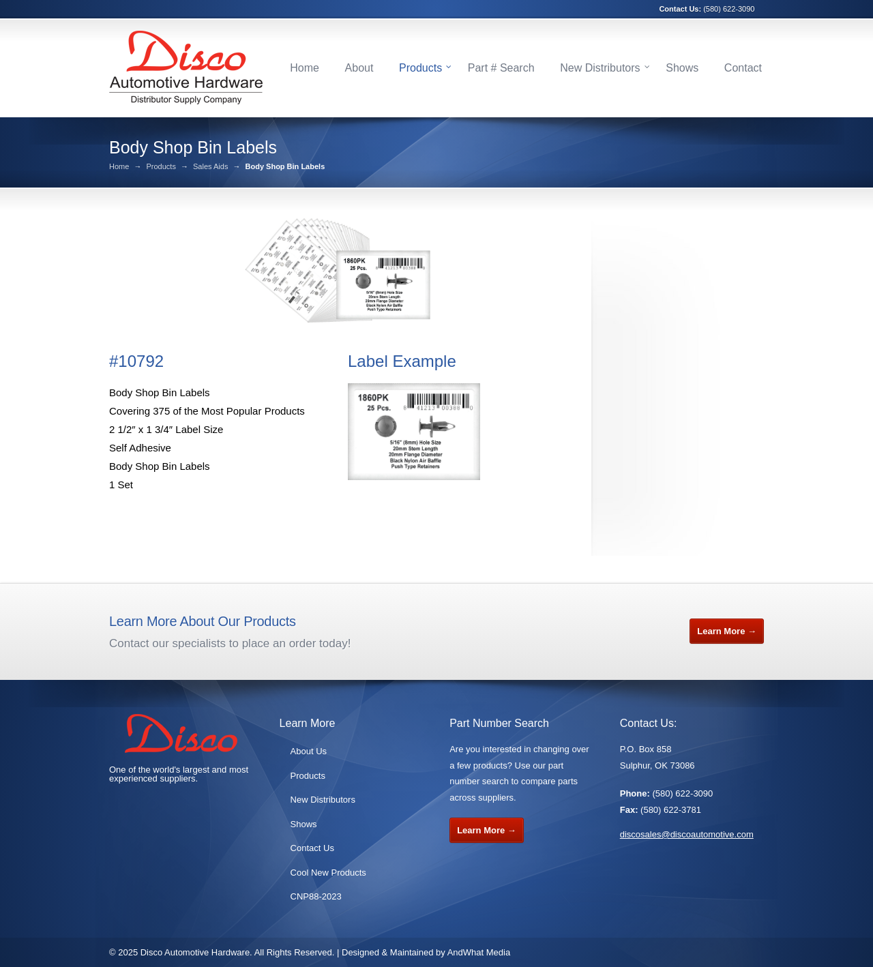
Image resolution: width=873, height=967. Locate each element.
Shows (682, 68)
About (359, 68)
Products (420, 68)
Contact (743, 68)
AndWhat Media (479, 952)
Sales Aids (210, 166)
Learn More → (726, 631)
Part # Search (501, 68)
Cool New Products (328, 872)
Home (304, 68)
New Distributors (600, 68)
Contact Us (312, 848)
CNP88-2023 (316, 896)
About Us (309, 751)
